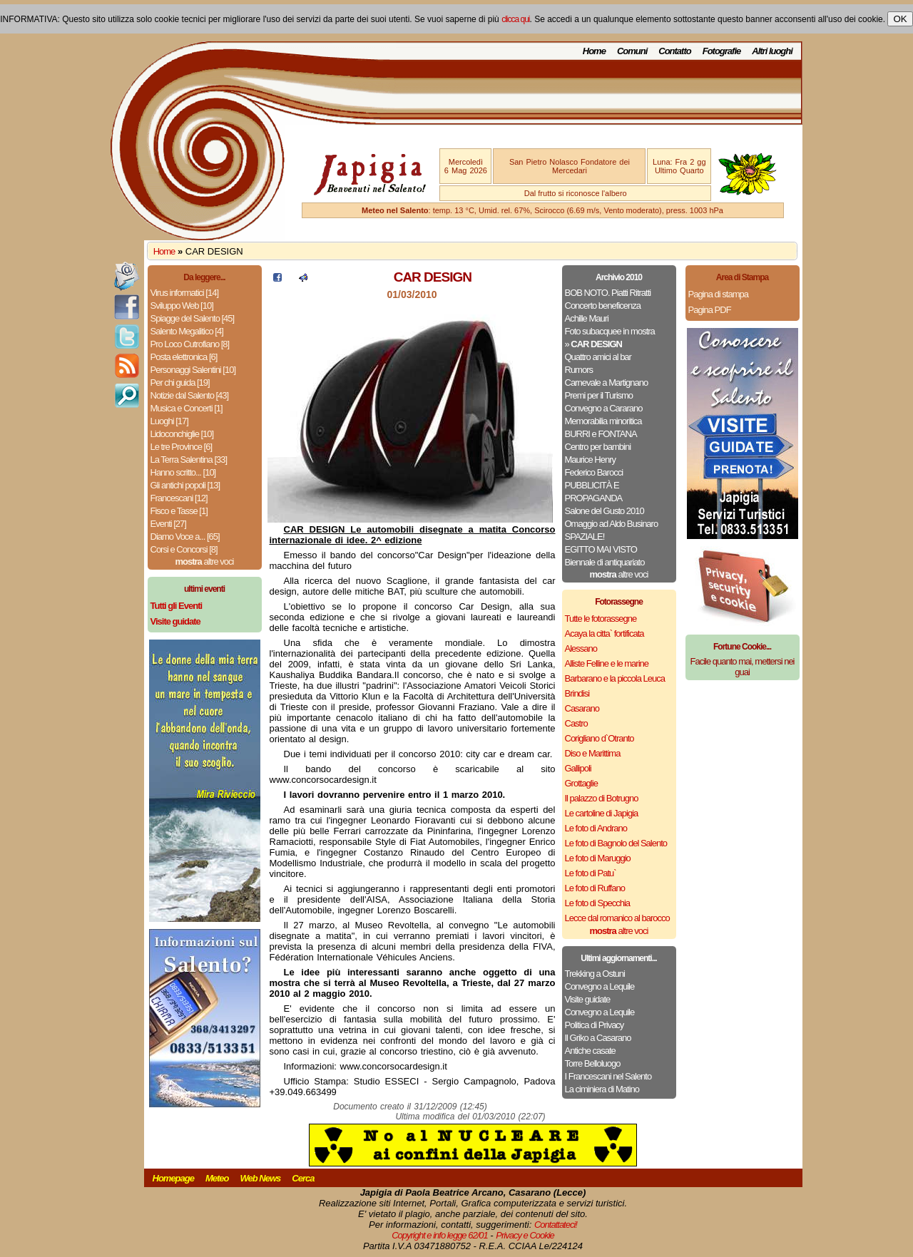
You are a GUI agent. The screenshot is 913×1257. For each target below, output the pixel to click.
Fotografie (722, 51)
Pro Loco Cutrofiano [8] (190, 344)
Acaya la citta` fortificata (604, 633)
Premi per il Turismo (599, 395)
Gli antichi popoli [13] (185, 485)
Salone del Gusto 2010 (604, 511)
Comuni (632, 51)
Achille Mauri (586, 318)
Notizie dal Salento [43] (190, 395)
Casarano (582, 708)
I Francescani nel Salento (608, 1076)
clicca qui (515, 19)
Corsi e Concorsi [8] (184, 549)
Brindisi (577, 693)
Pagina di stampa (718, 294)
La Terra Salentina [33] (189, 459)
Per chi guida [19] (180, 382)
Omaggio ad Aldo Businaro (611, 523)
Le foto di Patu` (590, 873)
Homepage (173, 1178)
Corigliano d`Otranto (599, 738)
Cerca (303, 1178)
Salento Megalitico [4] (187, 331)
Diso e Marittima (593, 753)
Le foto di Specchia (598, 903)
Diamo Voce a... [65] (185, 536)
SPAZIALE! (585, 536)
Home (594, 51)
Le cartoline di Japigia (601, 813)
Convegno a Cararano (604, 408)
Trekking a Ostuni (595, 973)
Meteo (217, 1178)
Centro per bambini (598, 446)
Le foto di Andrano (596, 828)
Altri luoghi (772, 51)
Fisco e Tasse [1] (179, 511)
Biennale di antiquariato (605, 562)
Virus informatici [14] (185, 292)
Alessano (581, 648)
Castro (576, 723)
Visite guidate (588, 999)
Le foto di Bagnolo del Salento (616, 843)
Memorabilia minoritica (603, 421)
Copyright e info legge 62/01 (440, 1235)
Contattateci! (555, 1224)
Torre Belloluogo (593, 1063)
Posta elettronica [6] (184, 357)
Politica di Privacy (594, 1025)
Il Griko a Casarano (598, 1037)
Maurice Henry (590, 459)
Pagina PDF (709, 309)
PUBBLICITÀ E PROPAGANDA (594, 491)
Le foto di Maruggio (598, 858)
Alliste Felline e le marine (607, 663)
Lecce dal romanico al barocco (617, 918)
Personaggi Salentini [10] (193, 369)
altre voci (204, 561)
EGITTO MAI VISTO (601, 549)
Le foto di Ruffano (595, 888)
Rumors (579, 369)
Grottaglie (581, 783)
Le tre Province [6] (182, 446)
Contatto (674, 51)
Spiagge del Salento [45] (193, 318)
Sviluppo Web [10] (182, 305)
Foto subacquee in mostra (610, 331)
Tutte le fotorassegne (601, 618)
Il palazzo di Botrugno (601, 798)
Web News (260, 1178)
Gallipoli (578, 768)
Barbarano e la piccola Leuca (615, 678)
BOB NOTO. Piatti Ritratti (608, 292)
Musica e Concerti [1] (187, 408)
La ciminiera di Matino (602, 1089)
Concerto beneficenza (603, 305)
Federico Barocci (594, 472)
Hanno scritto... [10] (183, 472)
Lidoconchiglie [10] (182, 434)
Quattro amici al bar (598, 357)
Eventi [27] (168, 523)
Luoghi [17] (169, 421)
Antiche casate (590, 1050)
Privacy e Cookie (525, 1235)
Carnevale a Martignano (606, 382)
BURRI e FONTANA (601, 434)
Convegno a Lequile (600, 986)
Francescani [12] (179, 498)
